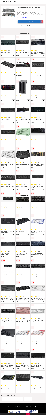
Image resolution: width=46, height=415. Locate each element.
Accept (27, 414)
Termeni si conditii (12, 406)
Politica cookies (33, 406)
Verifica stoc (34, 21)
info (13, 55)
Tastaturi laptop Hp (18, 399)
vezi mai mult (24, 17)
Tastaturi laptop (28, 399)
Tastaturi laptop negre (7, 399)
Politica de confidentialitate (23, 406)
